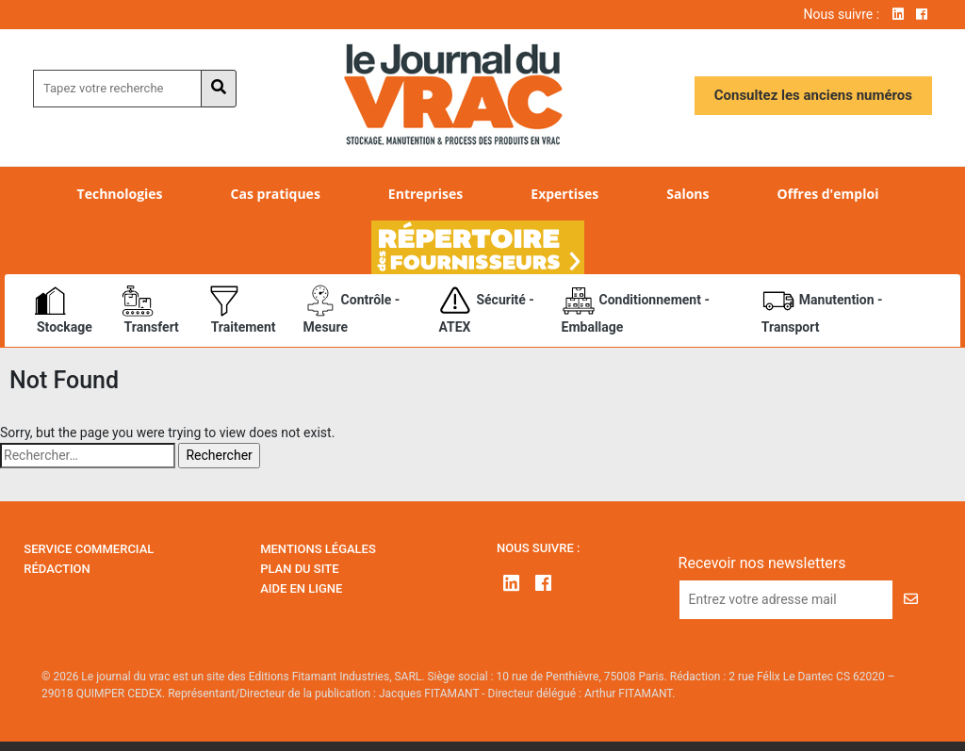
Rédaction (57, 569)
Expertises (564, 194)
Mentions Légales (318, 549)
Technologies (120, 194)
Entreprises (425, 194)
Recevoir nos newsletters (762, 563)
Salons (687, 194)
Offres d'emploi (828, 194)
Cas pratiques (275, 194)
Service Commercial (89, 549)
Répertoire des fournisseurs (478, 247)
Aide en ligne (301, 588)
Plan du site (299, 569)
